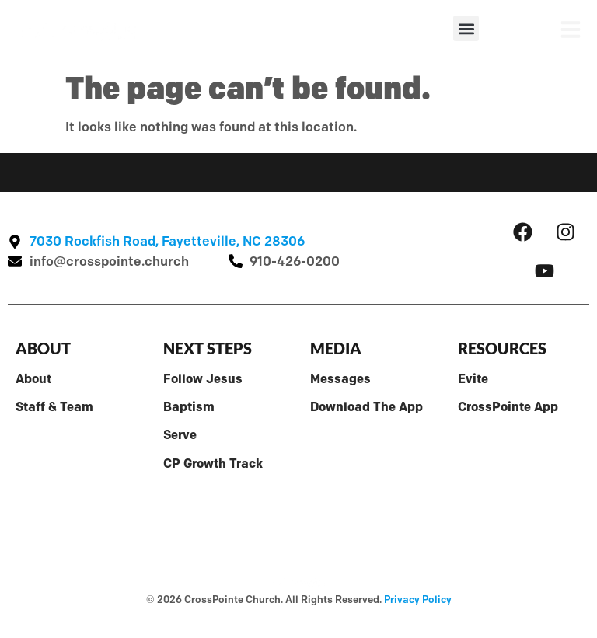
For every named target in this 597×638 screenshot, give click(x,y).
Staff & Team (54, 406)
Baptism (189, 406)
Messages (340, 378)
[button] (466, 28)
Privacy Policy (418, 599)
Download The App (366, 406)
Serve (180, 434)
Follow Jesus (203, 378)
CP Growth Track (213, 463)
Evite (473, 378)
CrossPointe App (508, 406)
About (33, 378)
